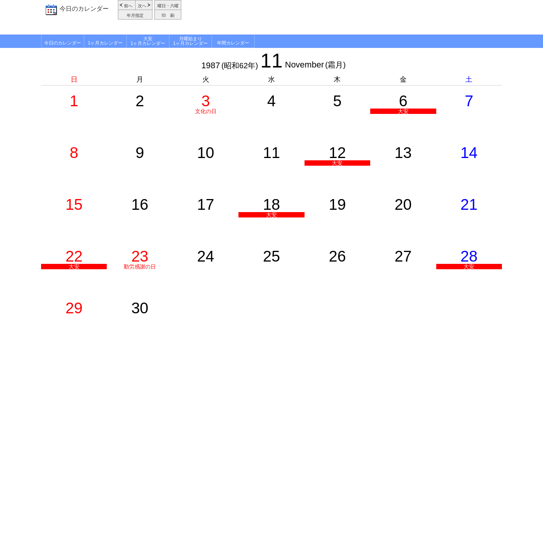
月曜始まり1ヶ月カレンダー (190, 41)
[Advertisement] (342, 17)
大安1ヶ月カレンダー (148, 41)
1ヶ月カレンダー (105, 43)
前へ (128, 5)
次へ (142, 5)
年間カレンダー (233, 43)
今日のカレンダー (84, 8)
